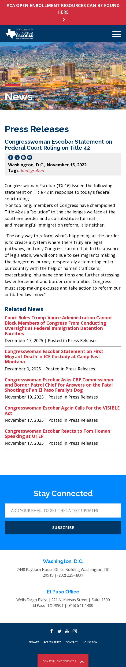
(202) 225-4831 (70, 575)
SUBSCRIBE (63, 527)
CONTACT (72, 642)
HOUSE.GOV (89, 642)
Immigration (32, 170)
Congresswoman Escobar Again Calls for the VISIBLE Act (62, 410)
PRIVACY (34, 642)
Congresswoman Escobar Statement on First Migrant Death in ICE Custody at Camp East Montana (54, 357)
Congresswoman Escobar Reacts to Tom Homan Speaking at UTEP (57, 434)
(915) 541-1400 (80, 605)
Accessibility (52, 642)
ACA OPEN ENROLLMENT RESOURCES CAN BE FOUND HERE (63, 9)
